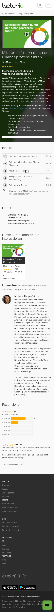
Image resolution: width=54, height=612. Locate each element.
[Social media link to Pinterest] (14, 575)
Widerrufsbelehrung (11, 604)
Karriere (5, 549)
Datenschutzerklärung (12, 601)
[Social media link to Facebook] (4, 575)
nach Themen (8, 504)
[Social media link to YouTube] (19, 575)
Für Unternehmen (10, 522)
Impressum (7, 607)
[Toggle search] (40, 5)
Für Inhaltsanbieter (10, 526)
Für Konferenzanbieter (12, 530)
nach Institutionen (10, 507)
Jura (4, 545)
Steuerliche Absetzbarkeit (32, 604)
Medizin (5, 541)
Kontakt (5, 496)
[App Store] (10, 587)
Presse (5, 489)
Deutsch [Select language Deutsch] (19, 607)
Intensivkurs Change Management (20, 13)
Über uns (6, 485)
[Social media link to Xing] (24, 575)
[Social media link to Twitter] (9, 575)
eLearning (6, 553)
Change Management (18, 108)
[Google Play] (27, 587)
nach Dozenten (9, 511)
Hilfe (4, 560)
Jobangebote (8, 493)
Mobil (4, 564)
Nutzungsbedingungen (33, 601)
